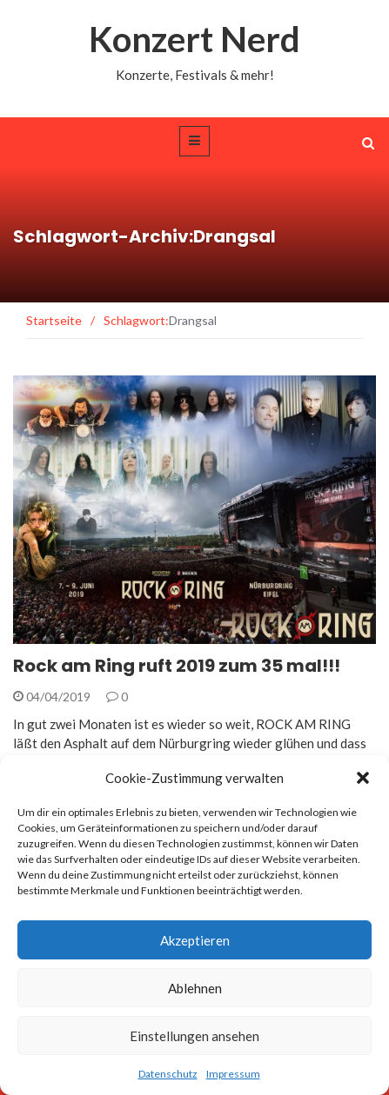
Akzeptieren (195, 940)
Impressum (233, 1073)
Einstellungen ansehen (194, 1036)
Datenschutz (168, 1073)
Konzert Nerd (194, 39)
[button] (363, 777)
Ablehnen (195, 988)
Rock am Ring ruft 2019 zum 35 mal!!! (176, 666)
